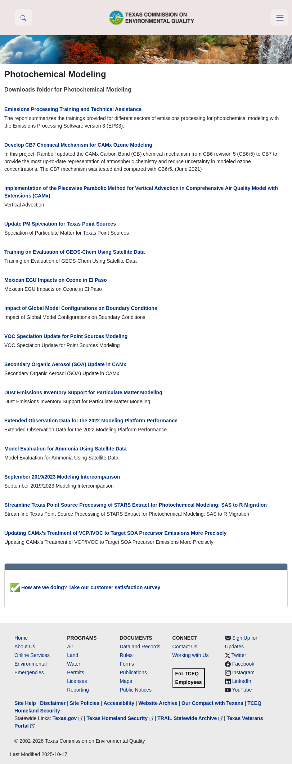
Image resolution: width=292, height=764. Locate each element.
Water (73, 664)
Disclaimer (53, 703)
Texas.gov (68, 718)
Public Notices (136, 690)
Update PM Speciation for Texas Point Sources (60, 224)
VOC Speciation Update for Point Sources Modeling (65, 336)
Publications (133, 672)
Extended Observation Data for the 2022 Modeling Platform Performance (91, 420)
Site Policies (84, 703)
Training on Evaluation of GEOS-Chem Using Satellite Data (74, 252)
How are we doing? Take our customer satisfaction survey (85, 587)
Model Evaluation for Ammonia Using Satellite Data (65, 449)
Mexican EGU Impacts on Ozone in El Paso (55, 280)
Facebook (243, 664)
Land (72, 655)
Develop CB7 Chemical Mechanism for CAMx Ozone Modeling (78, 145)
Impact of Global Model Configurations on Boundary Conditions (80, 308)
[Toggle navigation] (279, 17)
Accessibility (119, 703)
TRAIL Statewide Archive (190, 718)
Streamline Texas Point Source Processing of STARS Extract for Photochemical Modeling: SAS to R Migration (135, 505)
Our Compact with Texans (212, 703)
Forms (127, 664)
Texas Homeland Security (121, 718)
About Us (24, 646)
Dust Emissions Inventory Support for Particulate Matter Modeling (83, 392)
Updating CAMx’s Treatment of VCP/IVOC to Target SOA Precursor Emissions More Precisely (115, 533)
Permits (75, 672)
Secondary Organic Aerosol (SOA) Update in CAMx (65, 364)
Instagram (243, 672)
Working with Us (190, 655)
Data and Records (140, 646)
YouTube (242, 690)
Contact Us (184, 646)
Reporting (78, 690)
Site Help (25, 703)
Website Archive (158, 703)
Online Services (32, 655)
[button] (23, 17)
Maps (126, 681)
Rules (126, 655)
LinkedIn (241, 681)
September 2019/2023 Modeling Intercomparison (62, 477)
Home (21, 638)
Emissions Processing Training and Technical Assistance (72, 109)
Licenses (77, 681)
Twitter (238, 655)
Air (70, 646)
